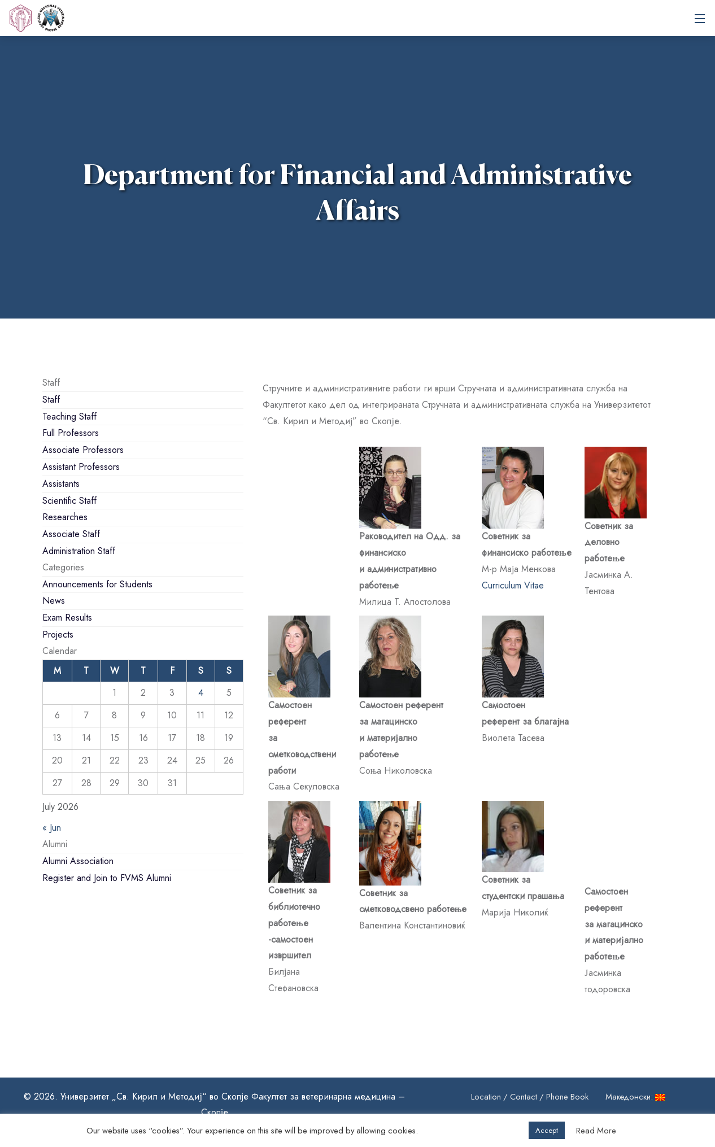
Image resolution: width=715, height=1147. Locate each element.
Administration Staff (78, 550)
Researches (65, 517)
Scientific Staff (69, 500)
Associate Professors (83, 449)
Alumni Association (78, 860)
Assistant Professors (81, 466)
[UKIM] (20, 18)
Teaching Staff (69, 416)
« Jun (51, 827)
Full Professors (70, 432)
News (53, 600)
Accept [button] (546, 1130)
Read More (596, 1131)
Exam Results (67, 617)
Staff (51, 399)
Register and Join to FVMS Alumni (106, 877)
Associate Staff (71, 533)
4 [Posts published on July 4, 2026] (200, 692)
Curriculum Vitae (513, 585)
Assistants (61, 483)
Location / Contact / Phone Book (529, 1097)
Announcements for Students (97, 584)
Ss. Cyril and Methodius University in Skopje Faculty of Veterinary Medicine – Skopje (50, 18)
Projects (57, 634)
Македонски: (637, 1097)
